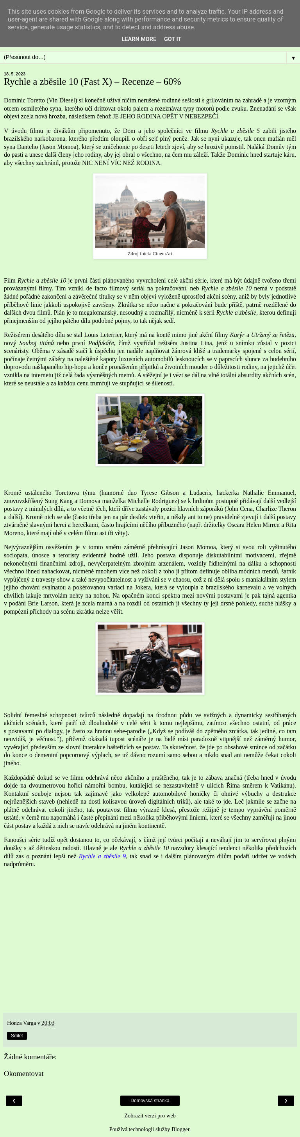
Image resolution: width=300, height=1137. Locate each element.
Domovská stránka (149, 1100)
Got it (172, 39)
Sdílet (17, 1036)
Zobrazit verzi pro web (149, 1115)
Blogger (180, 1129)
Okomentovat (24, 1073)
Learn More (139, 39)
